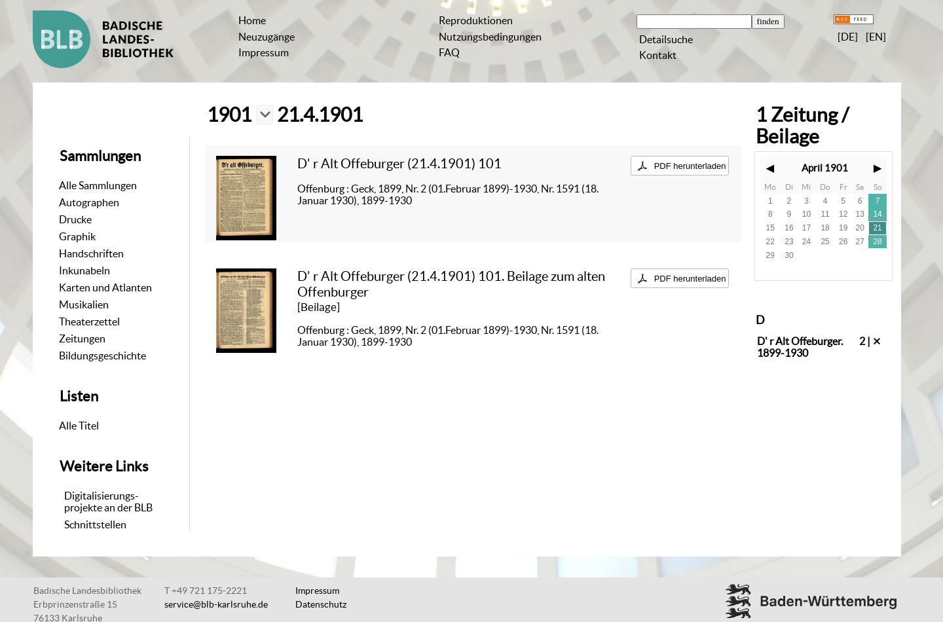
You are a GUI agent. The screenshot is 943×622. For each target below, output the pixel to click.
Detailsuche (666, 39)
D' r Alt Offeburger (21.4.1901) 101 (399, 163)
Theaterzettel (89, 321)
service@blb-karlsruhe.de (216, 604)
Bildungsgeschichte (102, 355)
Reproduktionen (476, 20)
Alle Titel (79, 425)
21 (877, 227)
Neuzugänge (266, 37)
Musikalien (84, 304)
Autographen (89, 202)
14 (877, 214)
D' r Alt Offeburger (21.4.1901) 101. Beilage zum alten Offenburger (451, 283)
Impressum (263, 52)
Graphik (77, 236)
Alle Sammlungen (98, 185)
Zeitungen (82, 338)
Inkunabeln (84, 270)
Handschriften (91, 253)
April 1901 (825, 168)
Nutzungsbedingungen (490, 37)
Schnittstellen (95, 524)
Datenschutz (320, 604)
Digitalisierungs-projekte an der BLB (108, 501)
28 (877, 241)
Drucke (75, 219)
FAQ (449, 52)
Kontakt (657, 55)
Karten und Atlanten (105, 287)
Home (252, 20)
